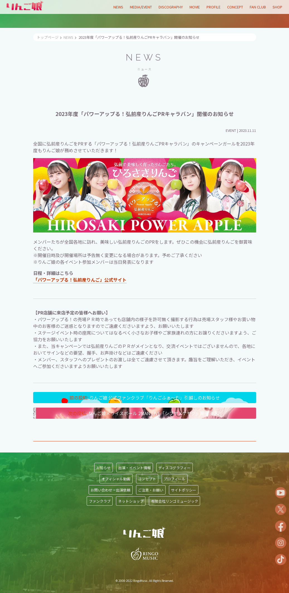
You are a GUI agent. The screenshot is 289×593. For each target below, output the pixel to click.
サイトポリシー (183, 489)
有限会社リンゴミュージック (174, 501)
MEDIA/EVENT (141, 6)
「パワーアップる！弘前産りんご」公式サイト (80, 279)
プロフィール (174, 478)
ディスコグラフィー (174, 467)
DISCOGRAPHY (171, 6)
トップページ (48, 37)
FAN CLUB (258, 6)
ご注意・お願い (150, 489)
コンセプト (147, 478)
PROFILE (213, 6)
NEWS (118, 6)
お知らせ (103, 467)
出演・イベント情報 (134, 467)
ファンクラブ (100, 501)
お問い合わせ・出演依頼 (110, 489)
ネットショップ (131, 501)
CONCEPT (235, 6)
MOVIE (195, 6)
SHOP (277, 6)
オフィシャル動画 (115, 478)
